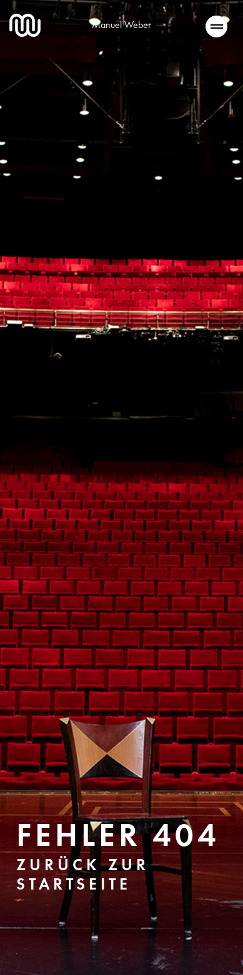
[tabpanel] (121, 487)
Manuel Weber (121, 24)
